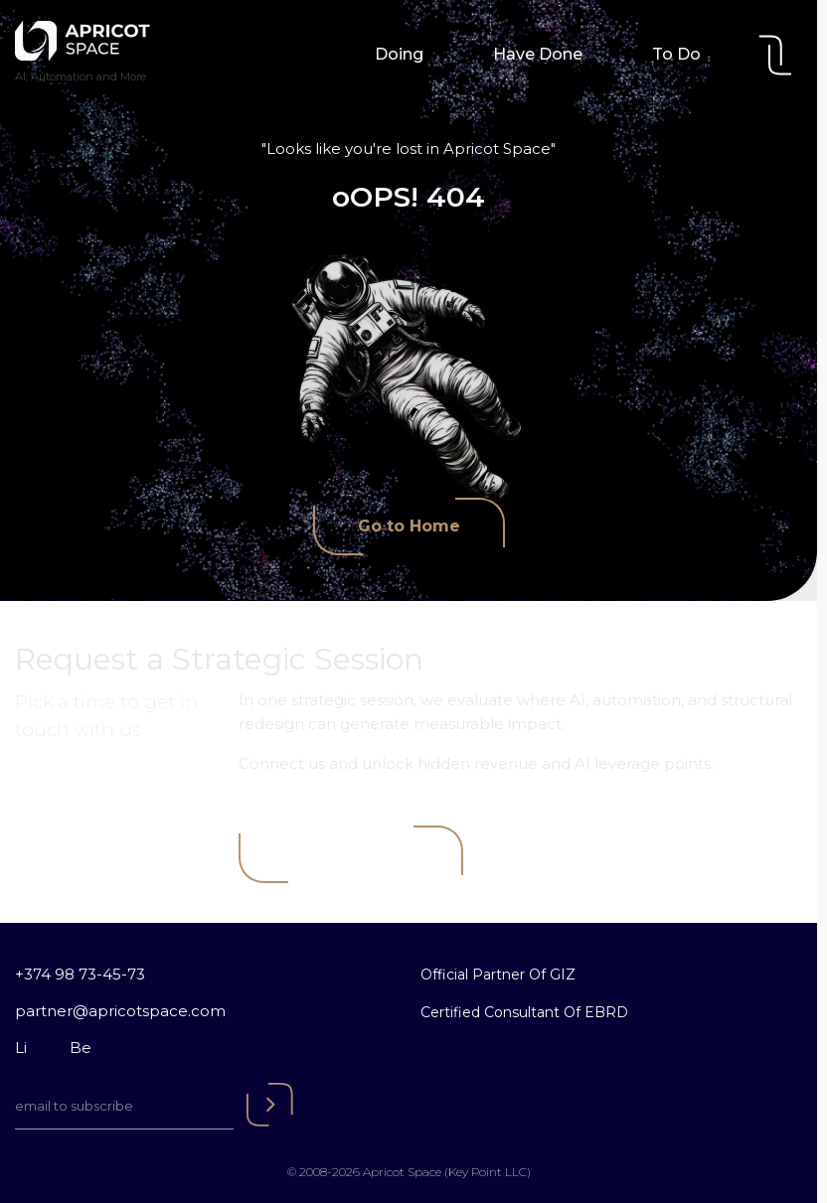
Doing (399, 55)
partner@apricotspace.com (120, 1010)
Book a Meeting (350, 853)
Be (80, 1047)
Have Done (537, 55)
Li (21, 1047)
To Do (676, 55)
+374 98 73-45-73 (80, 974)
